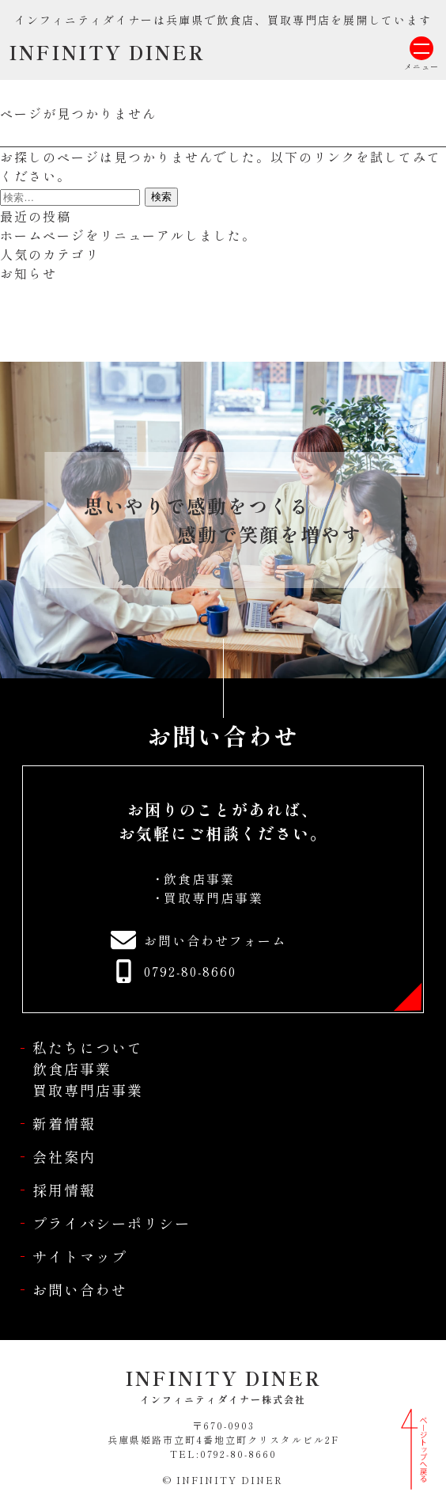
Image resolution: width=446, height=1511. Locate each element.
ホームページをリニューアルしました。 (128, 235)
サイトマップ (79, 1256)
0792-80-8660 (190, 971)
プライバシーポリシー (111, 1223)
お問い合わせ (79, 1289)
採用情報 (64, 1189)
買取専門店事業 (213, 897)
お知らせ (28, 273)
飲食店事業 (199, 878)
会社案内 (64, 1156)
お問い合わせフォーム (215, 940)
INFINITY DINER (107, 52)
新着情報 (64, 1123)
